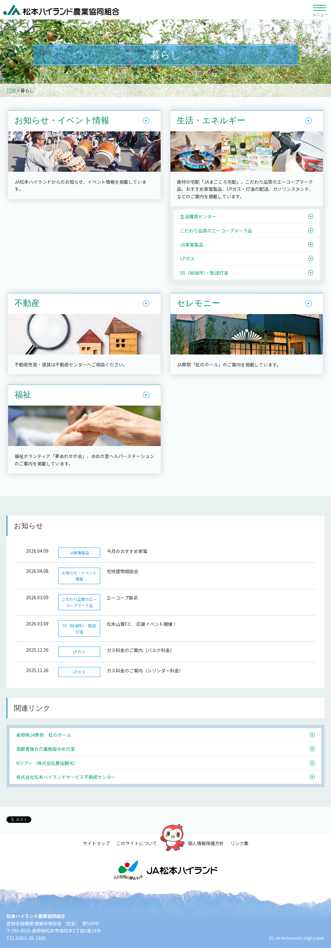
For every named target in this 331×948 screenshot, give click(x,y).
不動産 (27, 303)
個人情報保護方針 (206, 843)
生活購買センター (198, 216)
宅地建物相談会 (122, 571)
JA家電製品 (191, 244)
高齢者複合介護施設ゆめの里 (45, 749)
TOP (11, 90)
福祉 (23, 395)
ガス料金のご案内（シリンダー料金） (145, 670)
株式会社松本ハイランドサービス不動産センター (66, 777)
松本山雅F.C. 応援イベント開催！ (142, 624)
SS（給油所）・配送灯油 (204, 272)
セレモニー (198, 303)
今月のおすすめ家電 (127, 551)
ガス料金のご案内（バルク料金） (141, 650)
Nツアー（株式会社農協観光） (47, 763)
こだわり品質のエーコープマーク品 (216, 230)
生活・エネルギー (211, 120)
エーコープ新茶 (122, 597)
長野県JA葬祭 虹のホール (43, 735)
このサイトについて (136, 843)
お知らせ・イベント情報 (62, 120)
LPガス (187, 258)
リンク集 (239, 843)
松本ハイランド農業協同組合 (61, 9)
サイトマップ (96, 843)
